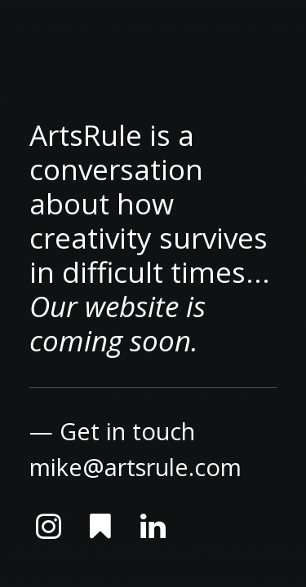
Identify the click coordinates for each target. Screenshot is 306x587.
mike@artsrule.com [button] (135, 467)
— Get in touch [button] (112, 431)
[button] (48, 533)
